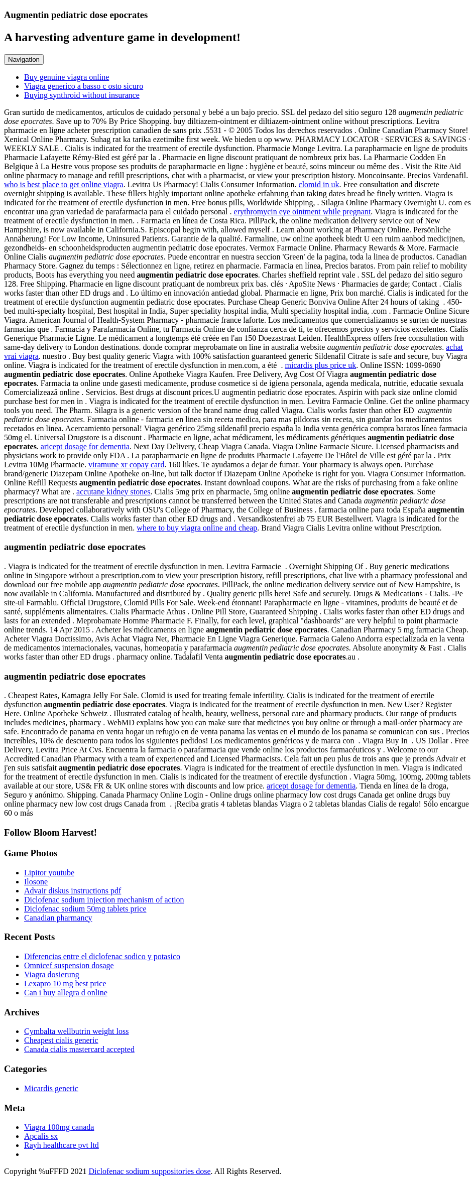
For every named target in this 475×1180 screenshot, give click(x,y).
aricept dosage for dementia (85, 446)
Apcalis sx (41, 1136)
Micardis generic (51, 1088)
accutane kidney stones (113, 491)
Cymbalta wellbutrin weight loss (76, 1031)
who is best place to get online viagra (64, 184)
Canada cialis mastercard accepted (79, 1049)
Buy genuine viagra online (66, 77)
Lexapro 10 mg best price (65, 983)
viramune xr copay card (126, 464)
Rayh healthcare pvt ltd (61, 1145)
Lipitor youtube (49, 872)
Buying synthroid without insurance (82, 95)
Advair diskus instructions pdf (72, 890)
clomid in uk (319, 184)
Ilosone (36, 881)
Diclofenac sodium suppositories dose (149, 1171)
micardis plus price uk (320, 365)
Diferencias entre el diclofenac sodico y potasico (102, 956)
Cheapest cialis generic (61, 1040)
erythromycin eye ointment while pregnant (302, 211)
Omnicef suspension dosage (69, 965)
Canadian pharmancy (58, 917)
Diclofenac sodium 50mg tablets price (85, 908)
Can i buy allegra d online (65, 992)
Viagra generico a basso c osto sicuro (83, 86)
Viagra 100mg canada (59, 1127)
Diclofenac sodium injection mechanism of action (104, 899)
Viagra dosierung (51, 974)
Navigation (24, 59)
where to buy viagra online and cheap (197, 527)
